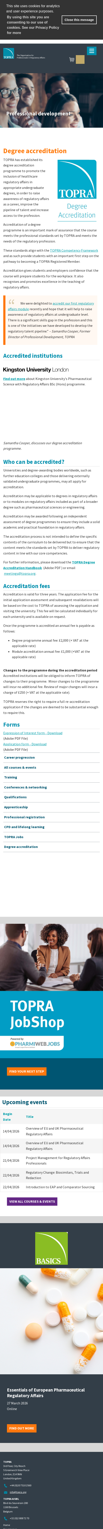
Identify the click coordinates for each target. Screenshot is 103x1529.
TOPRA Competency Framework (74, 250)
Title (29, 1116)
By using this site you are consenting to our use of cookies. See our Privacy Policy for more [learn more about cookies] (33, 25)
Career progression (19, 757)
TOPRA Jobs (13, 837)
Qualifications (15, 797)
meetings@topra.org (20, 573)
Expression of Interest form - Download (32, 733)
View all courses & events (32, 1201)
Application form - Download (25, 744)
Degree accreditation (21, 846)
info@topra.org (18, 1492)
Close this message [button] (79, 20)
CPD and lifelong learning (24, 827)
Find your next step (26, 1071)
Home (6, 1525)
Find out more (21, 1428)
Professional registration (24, 817)
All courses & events (20, 767)
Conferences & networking (25, 787)
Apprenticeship (16, 807)
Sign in (80, 59)
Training (10, 777)
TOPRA (44, 60)
